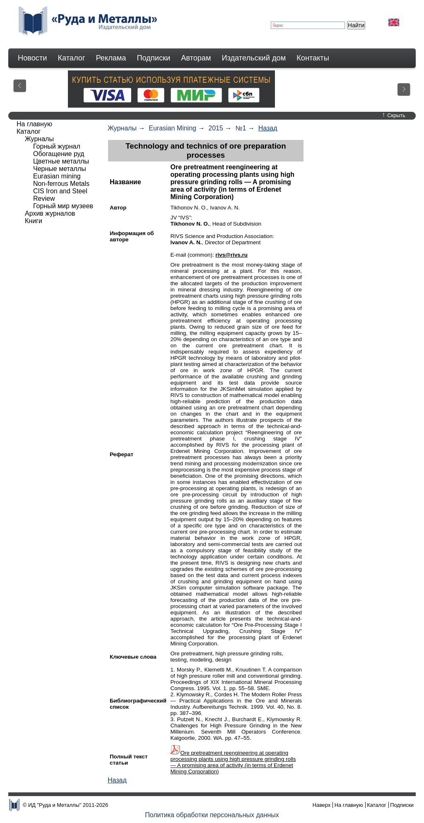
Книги (33, 220)
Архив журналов (50, 213)
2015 (215, 128)
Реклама (111, 58)
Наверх (322, 805)
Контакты (312, 58)
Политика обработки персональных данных (212, 814)
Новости (32, 58)
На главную (34, 124)
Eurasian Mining (172, 128)
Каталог (71, 58)
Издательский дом (254, 58)
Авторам (196, 58)
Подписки (154, 58)
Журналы (122, 128)
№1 (240, 128)
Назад (267, 128)
